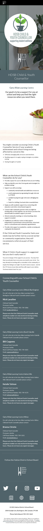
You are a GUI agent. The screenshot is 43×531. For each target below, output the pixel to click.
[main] (21, 76)
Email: (5, 310)
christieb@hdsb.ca (12, 438)
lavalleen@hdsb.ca (12, 310)
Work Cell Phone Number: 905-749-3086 (15, 307)
